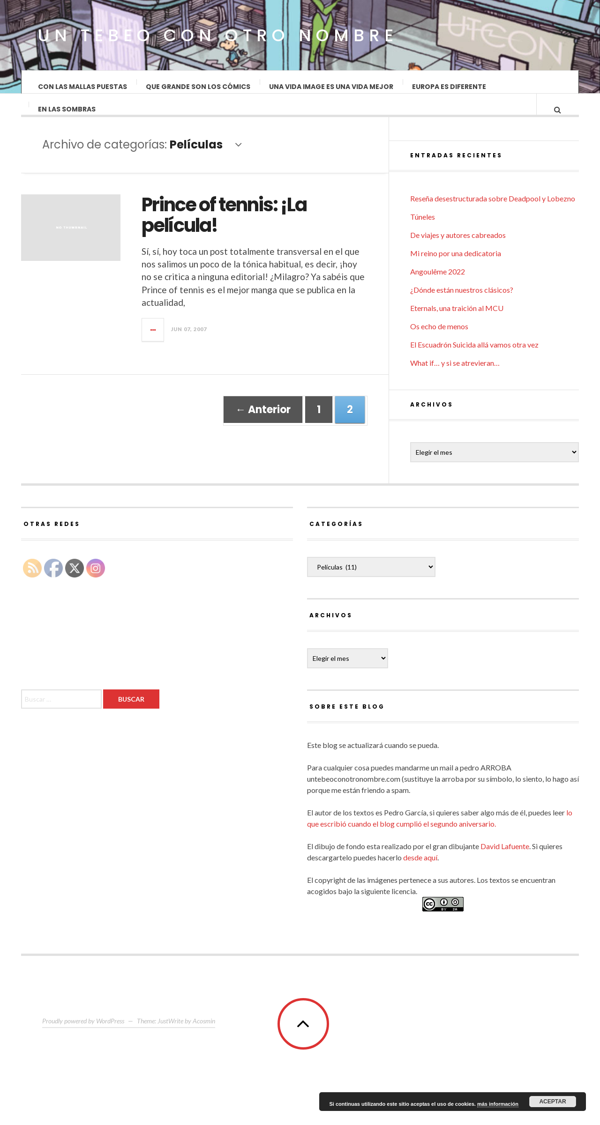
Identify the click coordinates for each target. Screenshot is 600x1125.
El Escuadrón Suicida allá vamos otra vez (474, 361)
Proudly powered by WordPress (83, 1038)
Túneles (422, 233)
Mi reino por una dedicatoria (455, 270)
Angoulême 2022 (437, 288)
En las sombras (67, 118)
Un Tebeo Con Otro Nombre (218, 35)
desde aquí (420, 874)
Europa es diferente (449, 86)
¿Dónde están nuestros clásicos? (461, 307)
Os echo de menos (439, 343)
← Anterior (263, 419)
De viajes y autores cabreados (458, 252)
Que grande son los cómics (198, 86)
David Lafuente (504, 863)
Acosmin (204, 1038)
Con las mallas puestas (82, 86)
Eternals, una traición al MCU (456, 325)
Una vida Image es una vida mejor (331, 86)
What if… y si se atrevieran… (455, 380)
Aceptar (552, 1101)
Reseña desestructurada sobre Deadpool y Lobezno (492, 215)
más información (497, 1104)
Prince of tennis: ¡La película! (224, 224)
